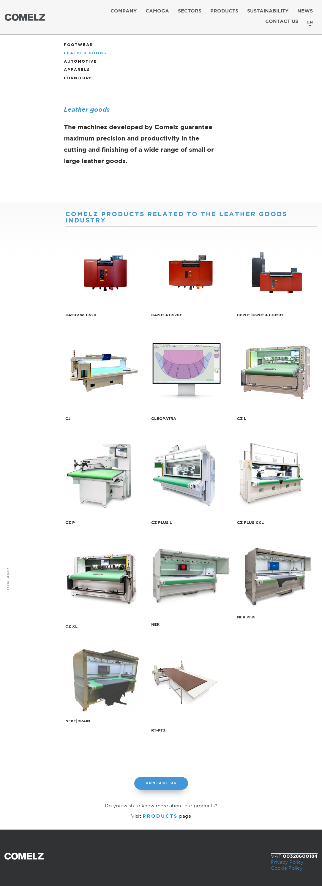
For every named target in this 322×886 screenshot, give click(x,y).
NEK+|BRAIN (77, 721)
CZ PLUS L (161, 523)
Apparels (77, 70)
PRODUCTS (160, 816)
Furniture (78, 78)
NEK (155, 624)
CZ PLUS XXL (250, 523)
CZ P (70, 523)
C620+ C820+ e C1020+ (260, 315)
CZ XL (71, 626)
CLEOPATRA (163, 419)
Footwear (78, 45)
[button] (161, 783)
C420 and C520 (80, 315)
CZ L (241, 419)
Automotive (80, 61)
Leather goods (85, 53)
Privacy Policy (287, 862)
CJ (67, 419)
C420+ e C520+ (166, 315)
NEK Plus (246, 617)
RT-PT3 (158, 730)
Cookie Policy (286, 868)
